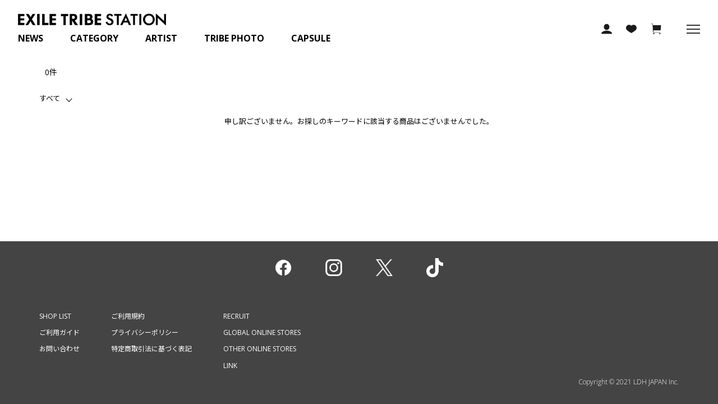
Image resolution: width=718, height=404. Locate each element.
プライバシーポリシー (144, 332)
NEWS (30, 38)
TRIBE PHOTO (234, 38)
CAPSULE (310, 38)
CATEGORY (94, 38)
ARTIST (161, 38)
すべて (49, 98)
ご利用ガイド (59, 332)
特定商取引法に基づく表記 (151, 349)
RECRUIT (236, 316)
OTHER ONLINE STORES (259, 349)
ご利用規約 (128, 316)
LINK (230, 365)
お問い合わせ (59, 349)
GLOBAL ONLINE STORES (262, 332)
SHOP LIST (55, 316)
